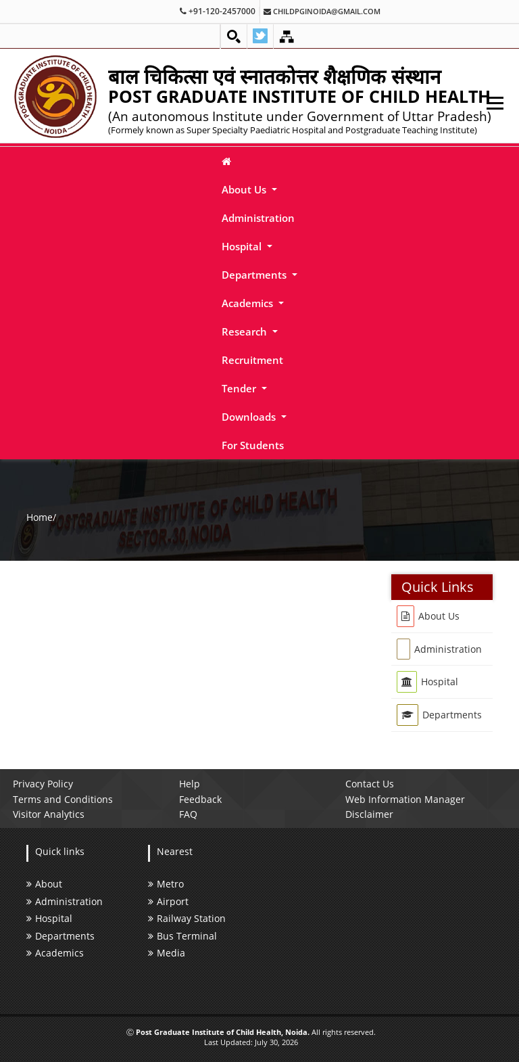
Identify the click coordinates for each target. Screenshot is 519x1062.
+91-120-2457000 (217, 11)
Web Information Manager (405, 799)
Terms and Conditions (63, 799)
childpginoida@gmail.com (322, 11)
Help (189, 783)
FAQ (188, 814)
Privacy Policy (43, 783)
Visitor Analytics (48, 814)
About (44, 883)
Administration (258, 218)
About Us (245, 189)
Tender (240, 388)
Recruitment (252, 360)
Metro (166, 883)
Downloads (250, 416)
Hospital (243, 246)
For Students (253, 445)
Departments (255, 274)
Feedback (200, 799)
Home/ (41, 517)
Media (166, 952)
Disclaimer (369, 814)
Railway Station (187, 918)
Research (246, 331)
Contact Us (369, 783)
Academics (249, 303)
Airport (168, 901)
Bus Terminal (182, 935)
